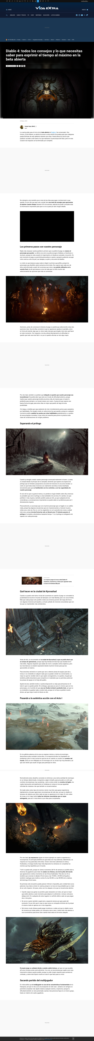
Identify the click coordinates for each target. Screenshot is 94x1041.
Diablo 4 (53, 132)
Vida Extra (47, 8)
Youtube (82, 15)
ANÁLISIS (12, 15)
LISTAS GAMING (55, 15)
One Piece (47, 39)
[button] (30, 126)
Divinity (18, 39)
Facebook (17, 66)
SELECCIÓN (46, 15)
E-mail (24, 66)
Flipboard (87, 15)
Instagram (79, 15)
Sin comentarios (11, 65)
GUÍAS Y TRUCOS (21, 15)
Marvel (52, 39)
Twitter (84, 15)
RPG (73, 39)
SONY (32, 15)
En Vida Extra (46, 577)
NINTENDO (38, 15)
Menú (9, 9)
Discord (77, 15)
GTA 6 (29, 39)
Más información (48, 1039)
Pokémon (58, 39)
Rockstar (64, 39)
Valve (69, 39)
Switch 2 (24, 39)
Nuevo (84, 9)
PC (28, 15)
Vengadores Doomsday (37, 39)
